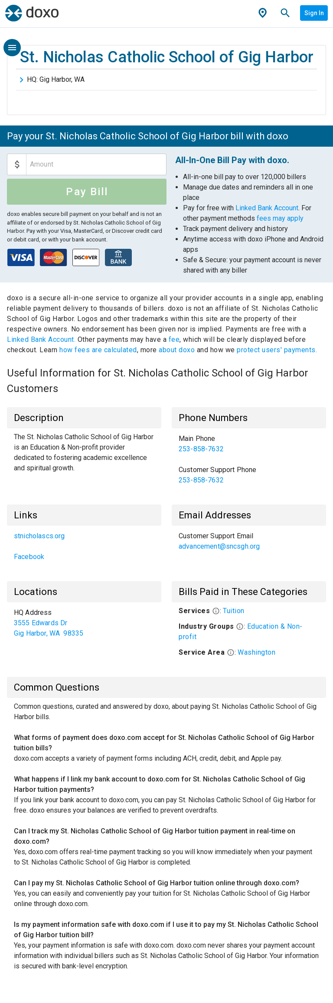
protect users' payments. (277, 350)
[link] (249, 444)
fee (174, 339)
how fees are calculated (98, 350)
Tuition (234, 611)
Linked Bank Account (266, 208)
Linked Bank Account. (42, 339)
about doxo (177, 350)
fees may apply (280, 218)
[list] (249, 459)
